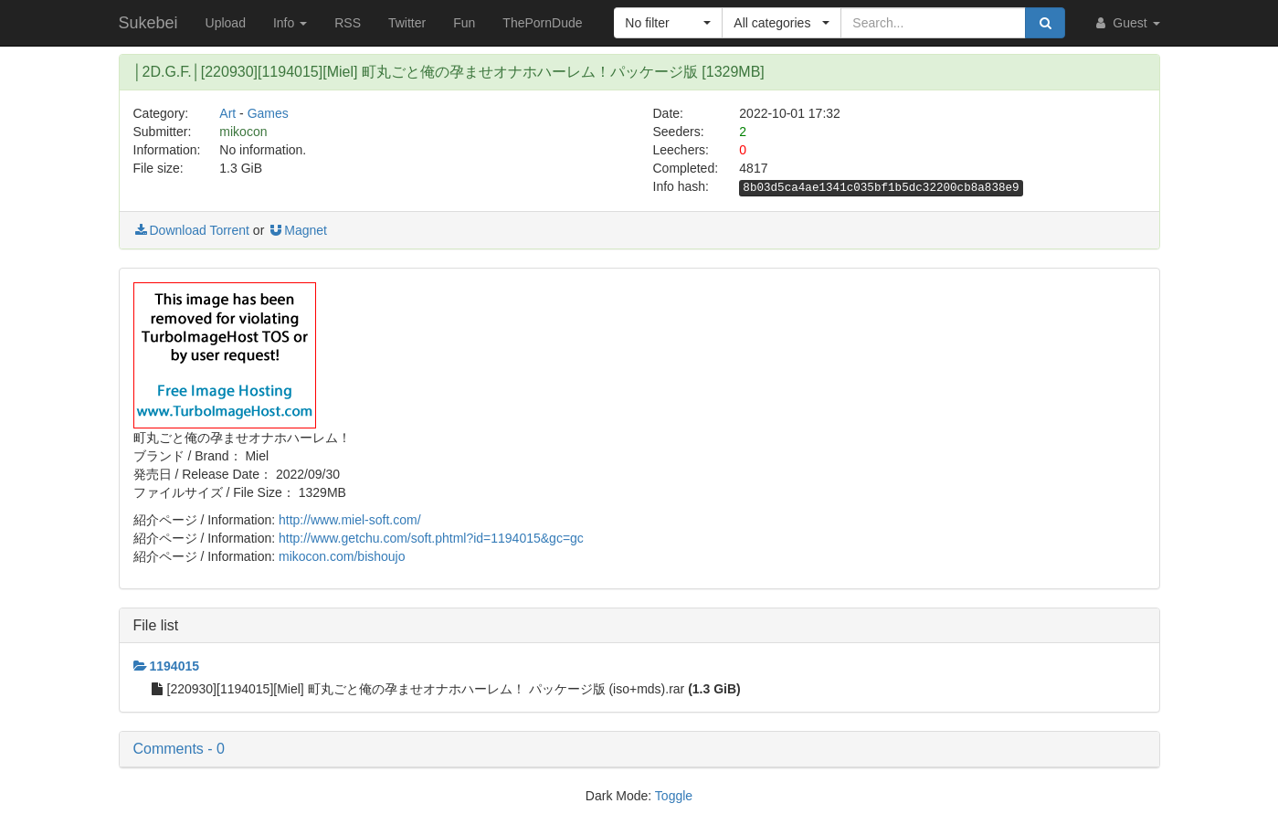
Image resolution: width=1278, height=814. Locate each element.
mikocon (243, 131)
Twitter (407, 23)
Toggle (673, 795)
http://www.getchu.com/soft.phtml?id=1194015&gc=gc (431, 538)
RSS (347, 23)
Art (227, 113)
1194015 (166, 666)
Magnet (297, 230)
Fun (464, 23)
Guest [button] (1126, 23)
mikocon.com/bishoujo (342, 556)
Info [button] (290, 23)
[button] (668, 22)
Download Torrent (191, 230)
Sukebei (148, 23)
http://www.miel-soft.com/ (350, 520)
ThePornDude (542, 23)
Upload (226, 23)
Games (268, 113)
